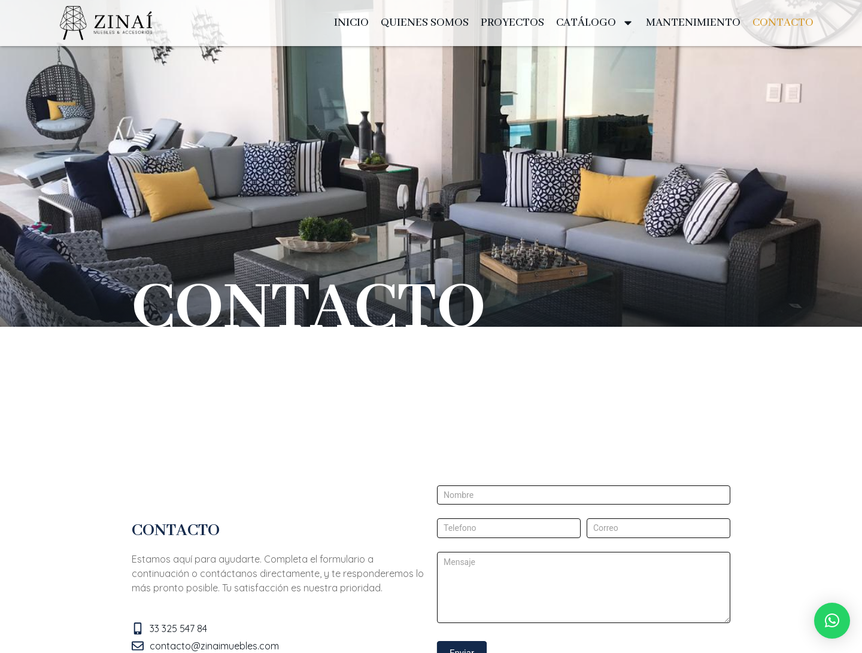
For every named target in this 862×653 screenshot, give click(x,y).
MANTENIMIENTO (693, 23)
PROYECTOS (512, 23)
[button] (832, 621)
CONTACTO (783, 23)
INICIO (351, 23)
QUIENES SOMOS (425, 23)
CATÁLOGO (595, 23)
